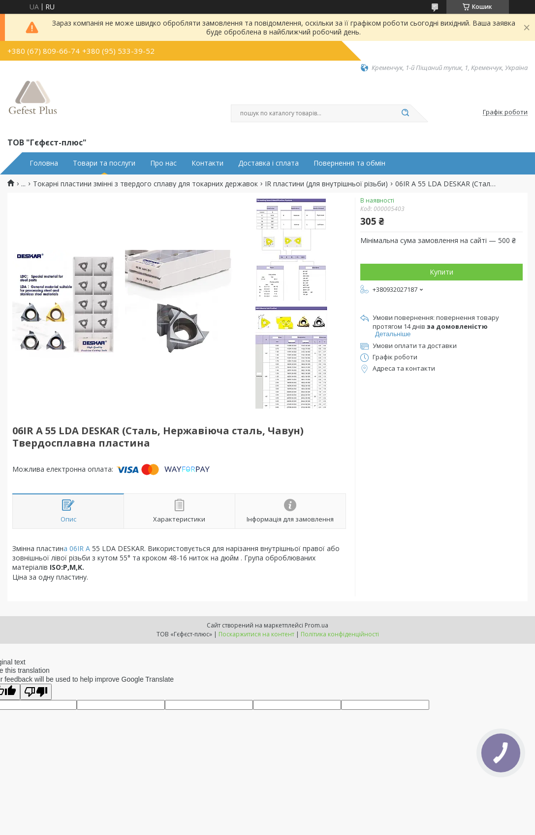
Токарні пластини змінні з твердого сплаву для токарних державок (145, 183)
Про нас (163, 163)
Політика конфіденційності (340, 634)
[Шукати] (405, 113)
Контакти (207, 163)
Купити (441, 272)
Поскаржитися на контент (256, 634)
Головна (44, 163)
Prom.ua (316, 625)
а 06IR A (76, 548)
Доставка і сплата (268, 163)
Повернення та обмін (349, 163)
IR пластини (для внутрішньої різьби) (326, 183)
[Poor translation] (36, 692)
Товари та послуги (104, 163)
